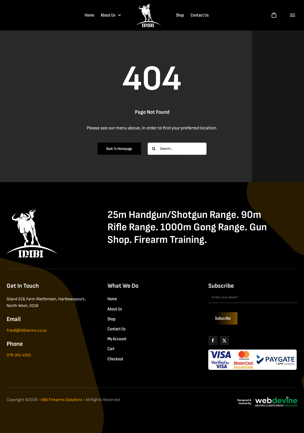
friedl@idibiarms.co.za (26, 330)
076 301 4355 (19, 355)
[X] (224, 340)
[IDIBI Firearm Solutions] (32, 211)
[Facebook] (213, 340)
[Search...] (177, 149)
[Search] (154, 149)
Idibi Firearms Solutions (61, 399)
